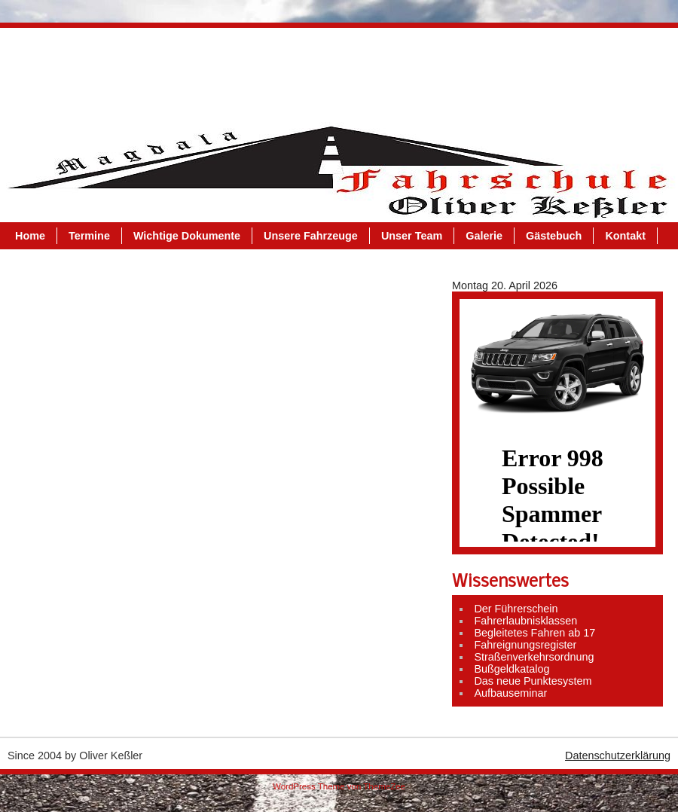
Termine (104, 72)
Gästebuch (569, 72)
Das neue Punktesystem (532, 681)
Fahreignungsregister (525, 645)
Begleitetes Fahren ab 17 (534, 633)
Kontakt (50, 99)
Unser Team (426, 72)
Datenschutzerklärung (617, 755)
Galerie (499, 72)
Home (45, 72)
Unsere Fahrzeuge (326, 72)
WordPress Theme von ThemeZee (339, 786)
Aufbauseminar (510, 693)
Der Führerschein (515, 609)
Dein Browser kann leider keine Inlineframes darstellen (557, 485)
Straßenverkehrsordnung (534, 657)
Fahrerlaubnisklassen (525, 621)
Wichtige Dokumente (201, 72)
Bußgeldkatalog (511, 669)
